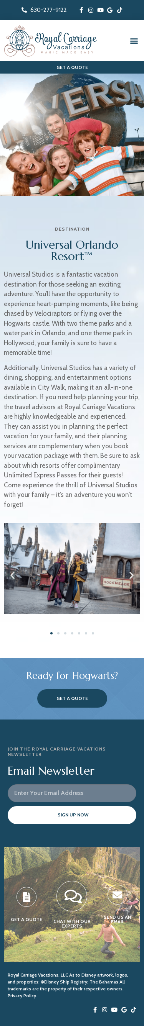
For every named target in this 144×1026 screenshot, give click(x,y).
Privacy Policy (22, 995)
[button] (133, 40)
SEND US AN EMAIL (117, 919)
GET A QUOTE (26, 919)
